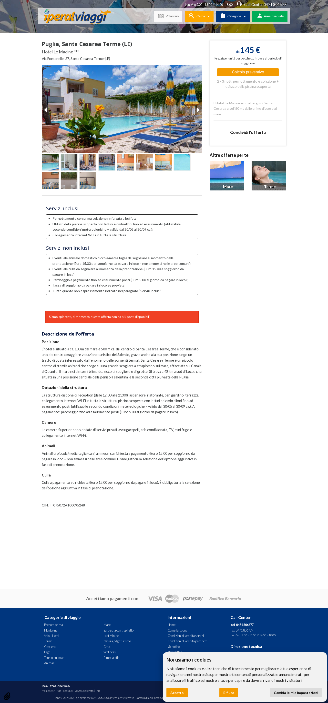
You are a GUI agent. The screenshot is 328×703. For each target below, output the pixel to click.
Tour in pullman (54, 658)
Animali (49, 663)
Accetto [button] (177, 693)
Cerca (197, 15)
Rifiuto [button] (228, 693)
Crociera (50, 647)
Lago (47, 652)
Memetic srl (48, 690)
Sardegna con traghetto (118, 630)
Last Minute (111, 636)
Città (106, 647)
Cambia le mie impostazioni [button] (296, 693)
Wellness (109, 652)
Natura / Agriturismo (117, 641)
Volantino (168, 15)
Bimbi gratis (111, 658)
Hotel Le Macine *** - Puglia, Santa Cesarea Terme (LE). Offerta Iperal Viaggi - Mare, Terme (81, 17)
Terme (48, 641)
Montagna (51, 630)
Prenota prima (53, 625)
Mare (107, 625)
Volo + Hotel (51, 636)
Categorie (230, 15)
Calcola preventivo (248, 72)
